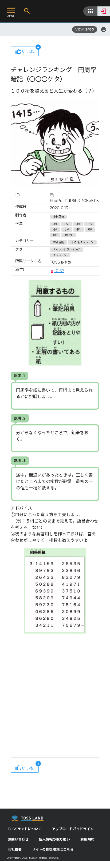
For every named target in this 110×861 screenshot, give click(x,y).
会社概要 (15, 850)
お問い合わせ (18, 839)
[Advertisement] (55, 697)
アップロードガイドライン (72, 829)
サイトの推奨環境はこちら (52, 850)
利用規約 (87, 839)
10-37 (57, 270)
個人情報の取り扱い (54, 839)
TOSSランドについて (25, 829)
